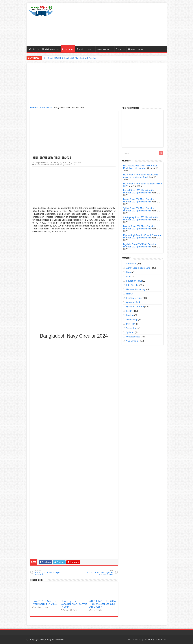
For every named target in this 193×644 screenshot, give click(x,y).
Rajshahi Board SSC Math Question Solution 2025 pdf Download (139, 245)
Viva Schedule (133, 341)
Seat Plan (120, 49)
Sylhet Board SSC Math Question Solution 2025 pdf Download (138, 209)
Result (80, 49)
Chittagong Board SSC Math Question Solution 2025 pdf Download (141, 218)
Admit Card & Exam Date (138, 268)
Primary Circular (134, 298)
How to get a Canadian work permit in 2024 (74, 604)
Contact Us (161, 639)
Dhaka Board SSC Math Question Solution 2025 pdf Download (138, 200)
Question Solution (105, 49)
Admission (34, 49)
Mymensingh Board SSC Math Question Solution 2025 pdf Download (142, 236)
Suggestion (131, 328)
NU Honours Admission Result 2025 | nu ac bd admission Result (141, 175)
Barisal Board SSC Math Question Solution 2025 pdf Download (139, 191)
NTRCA (129, 293)
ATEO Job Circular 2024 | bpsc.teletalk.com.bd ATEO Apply (102, 604)
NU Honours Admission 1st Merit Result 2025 (142, 184)
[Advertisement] (116, 24)
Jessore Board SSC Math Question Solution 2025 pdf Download (139, 227)
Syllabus (130, 332)
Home (34, 107)
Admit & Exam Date (50, 49)
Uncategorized (133, 336)
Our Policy (149, 639)
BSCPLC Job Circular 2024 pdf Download (49, 573)
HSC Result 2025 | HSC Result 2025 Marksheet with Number (69, 58)
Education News (135, 49)
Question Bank (133, 302)
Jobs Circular (68, 49)
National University (135, 289)
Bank (128, 272)
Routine (90, 49)
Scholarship (132, 319)
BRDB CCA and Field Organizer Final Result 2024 (99, 573)
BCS (128, 276)
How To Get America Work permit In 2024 (44, 602)
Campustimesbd (41, 162)
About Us (137, 639)
